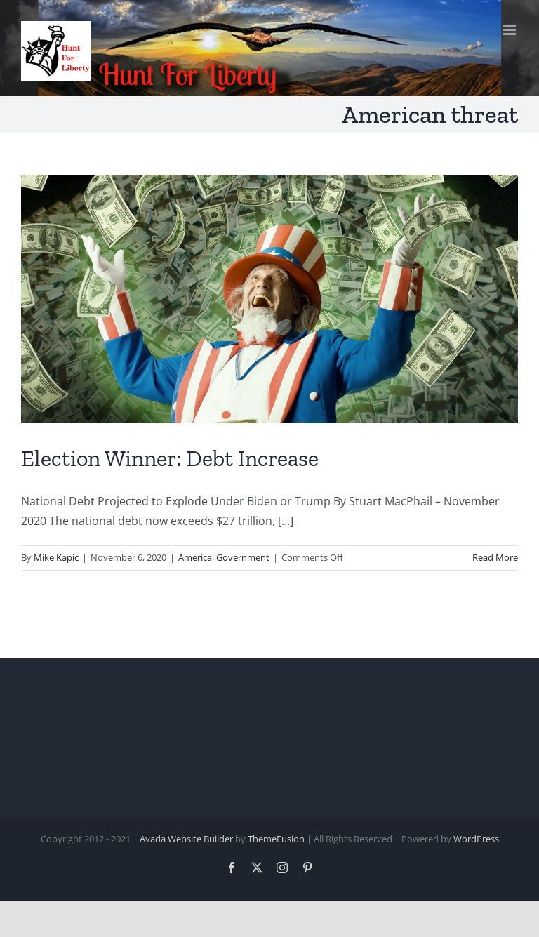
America (195, 557)
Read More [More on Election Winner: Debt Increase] (495, 557)
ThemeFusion (276, 838)
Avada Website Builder (186, 838)
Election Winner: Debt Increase (170, 458)
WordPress (476, 838)
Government (243, 557)
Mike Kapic (56, 557)
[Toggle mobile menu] (510, 29)
